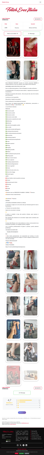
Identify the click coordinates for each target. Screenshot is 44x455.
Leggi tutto (27, 453)
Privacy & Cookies (35, 435)
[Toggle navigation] (40, 2)
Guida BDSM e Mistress (36, 438)
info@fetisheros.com (25, 423)
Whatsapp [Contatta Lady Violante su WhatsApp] (31, 33)
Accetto (16, 453)
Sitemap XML (34, 431)
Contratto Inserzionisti (36, 437)
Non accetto (21, 453)
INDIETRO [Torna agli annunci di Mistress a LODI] (38, 19)
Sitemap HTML (34, 433)
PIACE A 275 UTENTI (12, 33)
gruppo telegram (13, 424)
